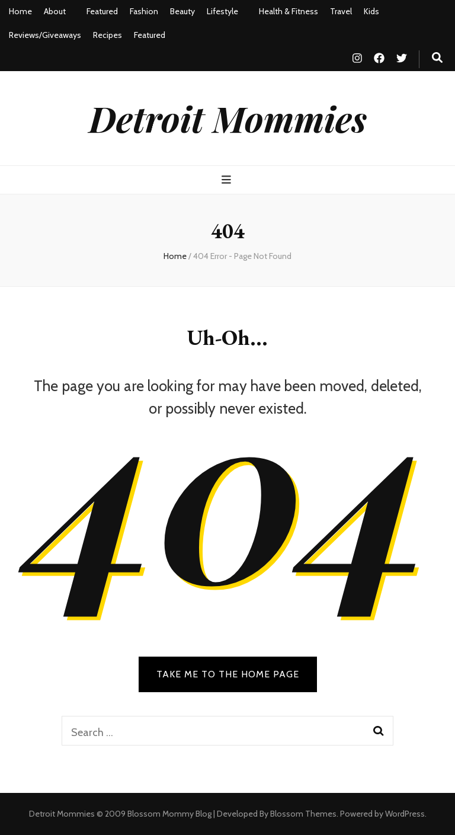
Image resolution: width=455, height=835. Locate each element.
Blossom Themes (303, 813)
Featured (102, 11)
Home (20, 11)
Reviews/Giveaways (45, 35)
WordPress (405, 813)
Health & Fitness (288, 11)
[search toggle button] (437, 57)
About (55, 11)
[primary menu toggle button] (228, 179)
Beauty (182, 11)
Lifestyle (222, 11)
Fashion (144, 11)
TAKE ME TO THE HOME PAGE (227, 674)
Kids (371, 11)
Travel (341, 11)
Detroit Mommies (228, 118)
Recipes (107, 35)
